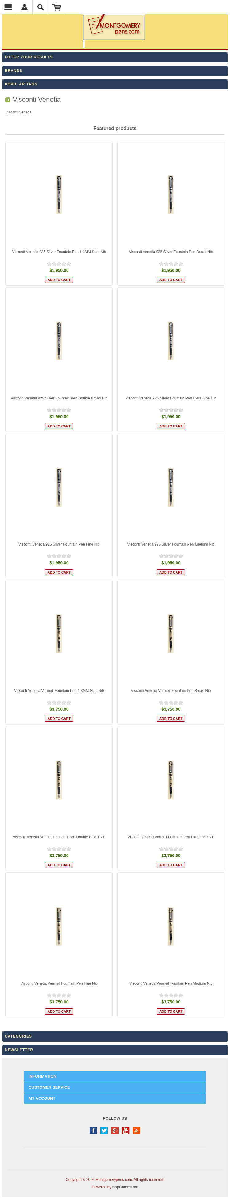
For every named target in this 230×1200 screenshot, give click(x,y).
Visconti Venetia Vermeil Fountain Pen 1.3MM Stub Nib (59, 691)
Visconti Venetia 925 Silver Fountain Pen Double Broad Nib (59, 398)
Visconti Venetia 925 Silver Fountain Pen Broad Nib (171, 252)
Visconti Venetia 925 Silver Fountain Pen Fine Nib (59, 544)
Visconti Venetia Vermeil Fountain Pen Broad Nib (171, 691)
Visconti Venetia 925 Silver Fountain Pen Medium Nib (171, 544)
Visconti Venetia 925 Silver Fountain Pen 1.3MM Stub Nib (59, 252)
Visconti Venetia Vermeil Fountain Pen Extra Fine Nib (170, 837)
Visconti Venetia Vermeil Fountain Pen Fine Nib (59, 983)
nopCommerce (125, 1187)
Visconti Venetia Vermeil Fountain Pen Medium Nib (170, 983)
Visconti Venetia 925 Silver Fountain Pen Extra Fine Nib (171, 398)
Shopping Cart (57, 7)
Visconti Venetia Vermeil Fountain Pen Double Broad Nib (59, 837)
